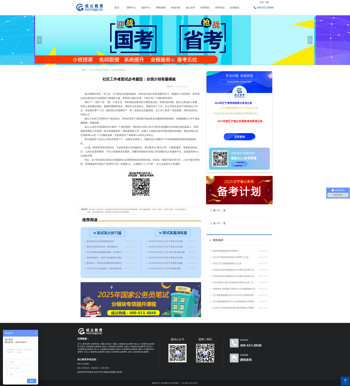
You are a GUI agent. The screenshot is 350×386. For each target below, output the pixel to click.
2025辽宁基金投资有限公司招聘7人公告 (231, 257)
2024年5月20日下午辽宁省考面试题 (165, 268)
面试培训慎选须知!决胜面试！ (226, 251)
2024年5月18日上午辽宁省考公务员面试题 (167, 241)
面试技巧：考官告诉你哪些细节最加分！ (105, 263)
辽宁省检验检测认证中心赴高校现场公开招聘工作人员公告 (235, 301)
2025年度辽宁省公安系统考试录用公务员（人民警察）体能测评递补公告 (235, 282)
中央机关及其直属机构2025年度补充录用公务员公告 (235, 276)
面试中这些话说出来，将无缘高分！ (103, 247)
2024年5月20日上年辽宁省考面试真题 (166, 263)
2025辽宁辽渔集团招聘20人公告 (227, 263)
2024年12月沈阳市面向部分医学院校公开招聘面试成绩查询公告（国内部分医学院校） (235, 308)
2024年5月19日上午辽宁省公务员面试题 (167, 252)
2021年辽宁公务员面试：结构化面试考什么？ (105, 268)
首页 (83, 70)
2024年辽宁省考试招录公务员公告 (233, 103)
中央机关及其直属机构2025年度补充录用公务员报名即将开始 (235, 270)
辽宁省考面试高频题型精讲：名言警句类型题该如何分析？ (105, 252)
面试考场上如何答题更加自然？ (101, 241)
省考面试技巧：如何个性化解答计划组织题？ (105, 258)
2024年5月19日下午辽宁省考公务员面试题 (167, 258)
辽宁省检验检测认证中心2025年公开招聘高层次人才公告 (240, 108)
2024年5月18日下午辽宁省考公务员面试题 (167, 247)
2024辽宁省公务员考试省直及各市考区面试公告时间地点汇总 (237, 113)
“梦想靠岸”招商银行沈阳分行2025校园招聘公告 (234, 289)
